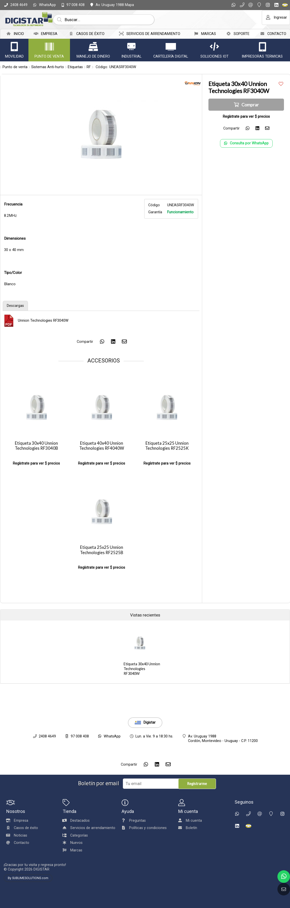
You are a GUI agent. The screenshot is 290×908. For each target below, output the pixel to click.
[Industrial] (131, 46)
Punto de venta (15, 67)
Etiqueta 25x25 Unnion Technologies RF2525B (101, 550)
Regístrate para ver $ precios (36, 463)
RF (89, 67)
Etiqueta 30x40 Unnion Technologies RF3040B (36, 446)
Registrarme (197, 783)
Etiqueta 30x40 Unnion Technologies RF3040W (142, 668)
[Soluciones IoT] (214, 46)
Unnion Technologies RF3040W (43, 320)
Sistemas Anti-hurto (47, 67)
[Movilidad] (14, 46)
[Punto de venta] (49, 46)
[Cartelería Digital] (170, 46)
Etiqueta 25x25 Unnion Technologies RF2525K (167, 446)
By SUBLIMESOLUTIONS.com (28, 878)
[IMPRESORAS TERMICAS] (262, 46)
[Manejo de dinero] (93, 46)
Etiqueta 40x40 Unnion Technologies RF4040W (101, 446)
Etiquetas (75, 67)
